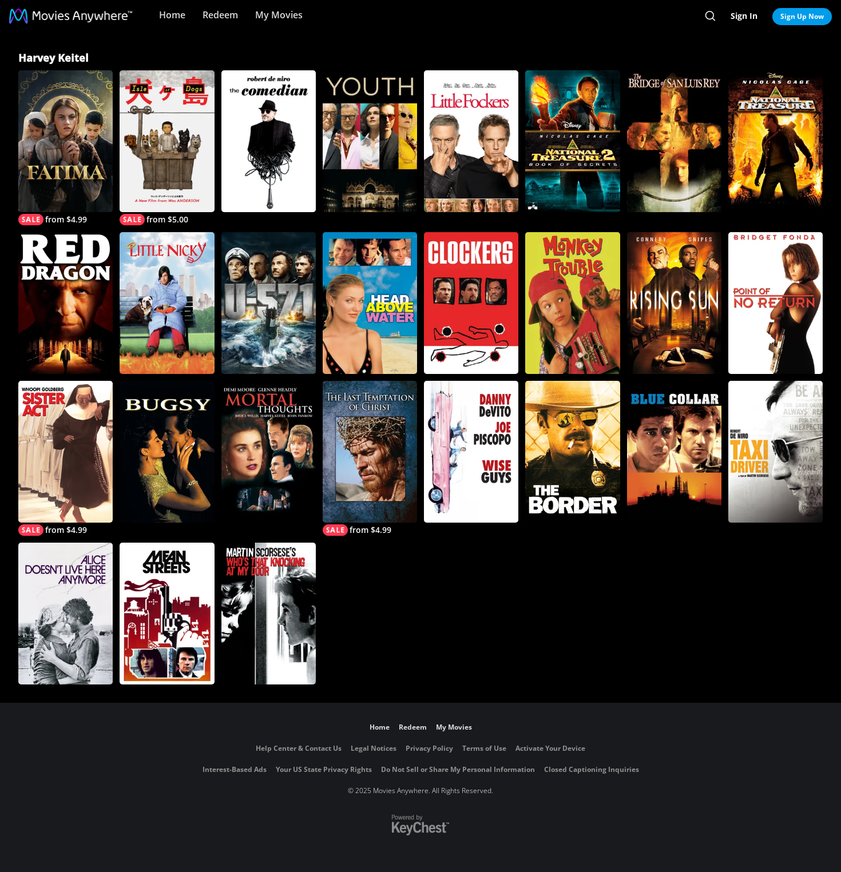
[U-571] (268, 303)
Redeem (220, 15)
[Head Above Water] (370, 303)
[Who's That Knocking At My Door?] (268, 613)
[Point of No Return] (775, 303)
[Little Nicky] (167, 303)
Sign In (744, 15)
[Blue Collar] (674, 452)
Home (172, 15)
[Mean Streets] (167, 613)
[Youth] (370, 141)
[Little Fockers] (471, 141)
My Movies (279, 15)
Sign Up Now (802, 16)
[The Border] (572, 452)
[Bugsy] (167, 452)
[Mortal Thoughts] (268, 452)
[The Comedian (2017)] (268, 141)
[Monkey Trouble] (572, 303)
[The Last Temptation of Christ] (370, 458)
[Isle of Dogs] (167, 147)
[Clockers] (471, 303)
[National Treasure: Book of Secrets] (572, 141)
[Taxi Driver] (775, 452)
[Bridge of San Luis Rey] (674, 141)
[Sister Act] (65, 458)
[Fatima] (65, 147)
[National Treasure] (775, 141)
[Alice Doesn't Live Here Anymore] (65, 613)
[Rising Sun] (674, 303)
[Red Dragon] (65, 303)
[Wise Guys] (471, 452)
